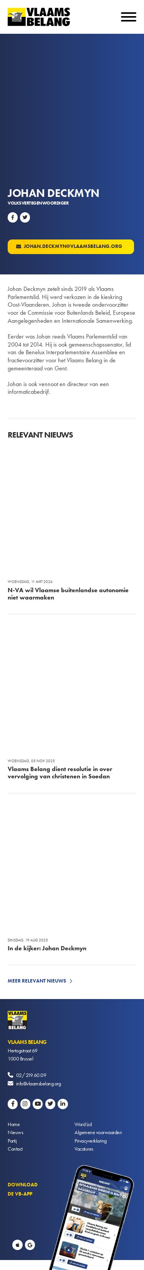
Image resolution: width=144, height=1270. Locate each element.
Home (14, 1124)
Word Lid (82, 1124)
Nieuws (15, 1132)
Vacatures (83, 1148)
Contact (15, 1148)
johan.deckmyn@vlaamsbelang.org (72, 246)
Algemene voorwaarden (98, 1132)
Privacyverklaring (90, 1140)
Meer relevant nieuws (37, 981)
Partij (12, 1140)
